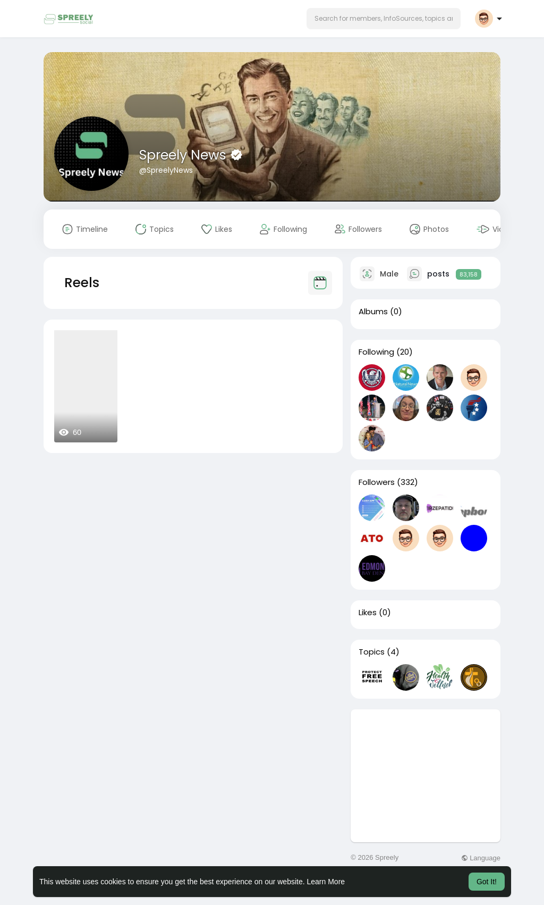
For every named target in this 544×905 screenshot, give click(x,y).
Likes (368, 612)
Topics (372, 652)
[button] (384, 18)
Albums (373, 311)
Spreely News (184, 155)
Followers (377, 482)
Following (376, 352)
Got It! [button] (487, 881)
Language (480, 857)
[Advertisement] (425, 775)
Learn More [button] (326, 881)
